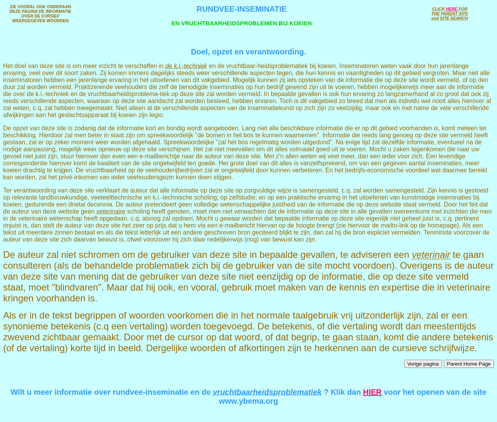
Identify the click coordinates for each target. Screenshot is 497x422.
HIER (372, 392)
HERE (451, 9)
